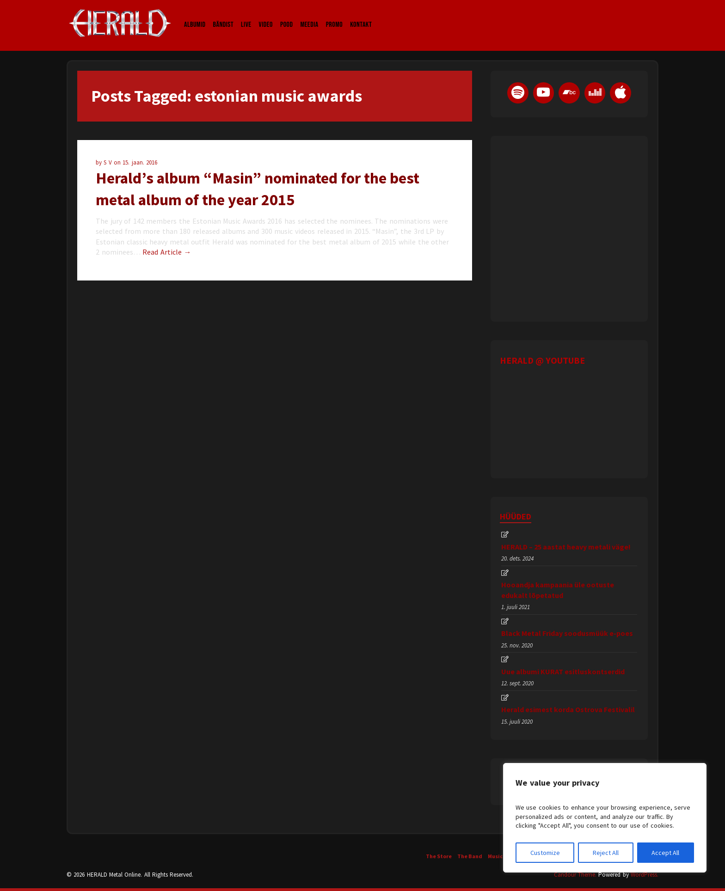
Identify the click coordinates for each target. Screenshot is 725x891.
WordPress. (644, 875)
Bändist (223, 15)
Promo (334, 15)
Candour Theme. (575, 875)
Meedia (309, 15)
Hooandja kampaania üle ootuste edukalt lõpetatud (557, 589)
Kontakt (360, 15)
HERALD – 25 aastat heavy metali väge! (566, 546)
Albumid (194, 15)
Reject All (606, 852)
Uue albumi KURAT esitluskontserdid (563, 671)
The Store (439, 856)
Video (265, 15)
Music (495, 856)
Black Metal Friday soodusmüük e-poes (567, 633)
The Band (469, 856)
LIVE (246, 15)
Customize (545, 852)
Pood (286, 15)
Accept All (665, 852)
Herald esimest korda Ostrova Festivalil (568, 709)
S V (109, 162)
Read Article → (166, 251)
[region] (605, 818)
